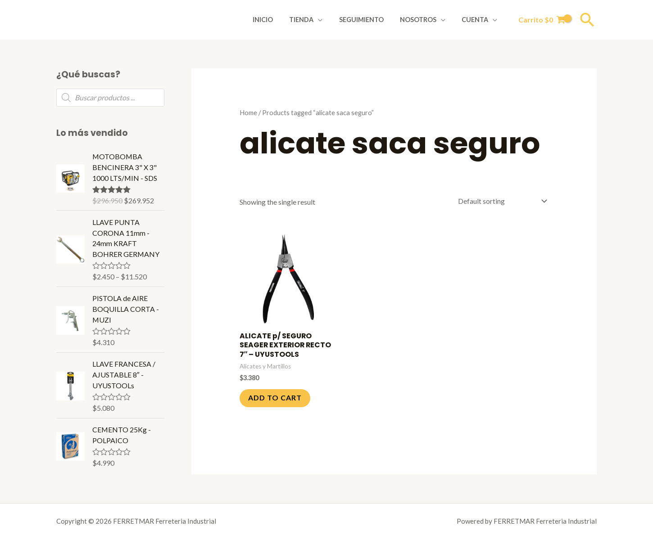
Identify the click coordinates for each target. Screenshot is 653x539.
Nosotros (423, 19)
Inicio (278, 19)
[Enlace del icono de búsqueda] (587, 19)
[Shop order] (500, 201)
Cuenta (476, 19)
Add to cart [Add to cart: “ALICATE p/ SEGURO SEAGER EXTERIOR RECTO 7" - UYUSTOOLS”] (275, 398)
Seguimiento (369, 19)
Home (248, 112)
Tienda (313, 19)
